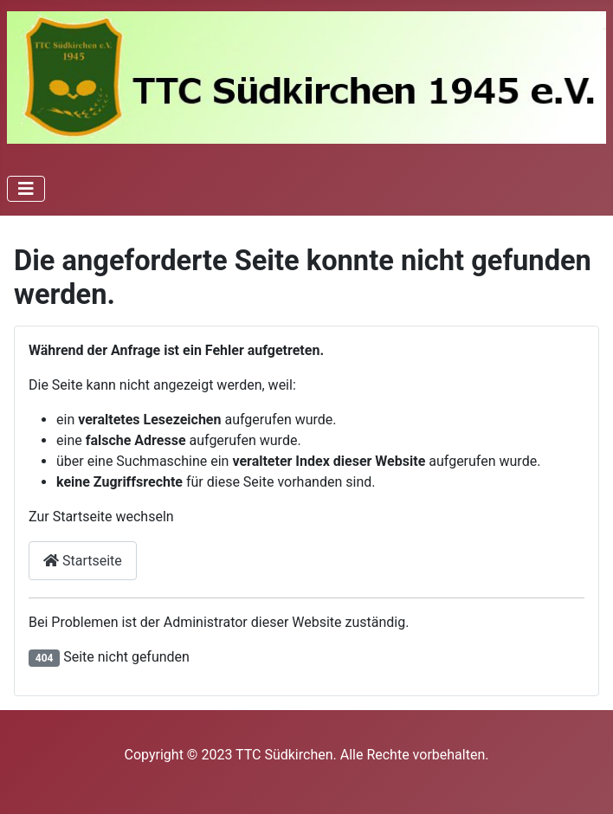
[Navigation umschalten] (26, 189)
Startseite (82, 560)
